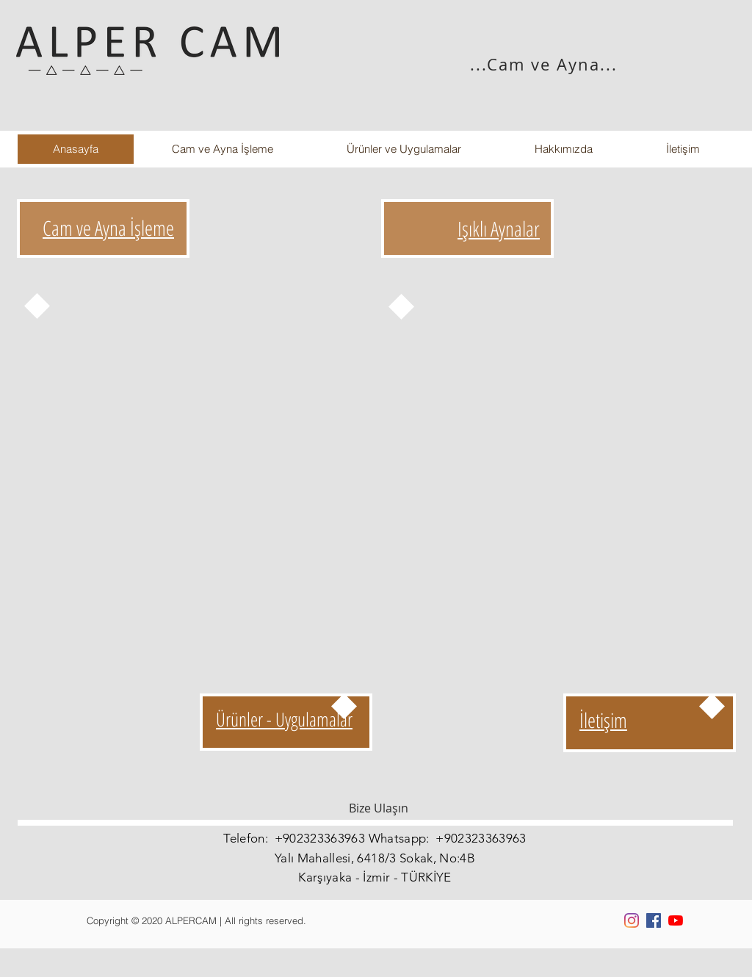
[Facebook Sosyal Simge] (653, 920)
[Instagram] (631, 920)
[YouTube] (675, 920)
